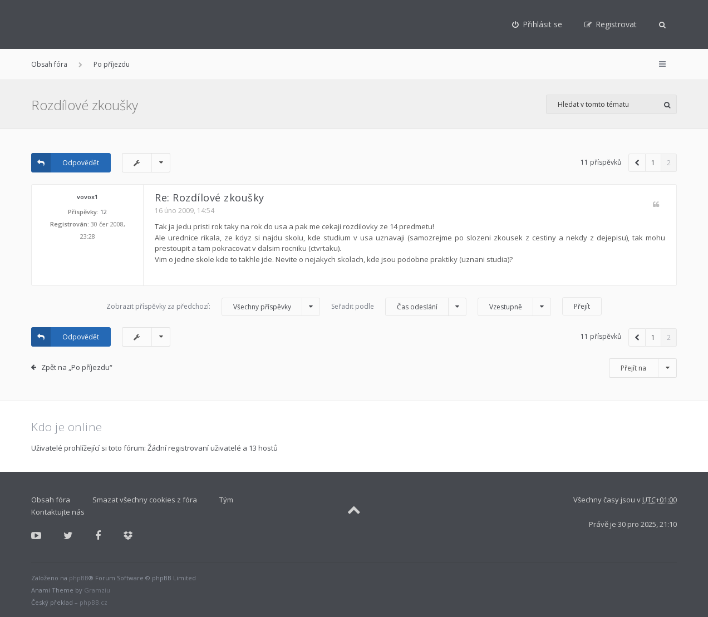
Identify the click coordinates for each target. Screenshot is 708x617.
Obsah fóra (49, 64)
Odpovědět (65, 162)
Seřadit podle (398, 307)
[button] (637, 163)
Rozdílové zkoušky (84, 105)
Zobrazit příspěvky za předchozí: (213, 307)
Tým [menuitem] (226, 500)
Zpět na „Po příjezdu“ (76, 367)
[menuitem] (537, 24)
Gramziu (97, 590)
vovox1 (87, 196)
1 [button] (653, 162)
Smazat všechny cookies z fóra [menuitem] (144, 500)
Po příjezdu (112, 64)
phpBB (78, 578)
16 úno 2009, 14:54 (184, 210)
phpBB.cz (93, 602)
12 (103, 212)
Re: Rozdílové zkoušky (209, 197)
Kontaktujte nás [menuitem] (58, 512)
